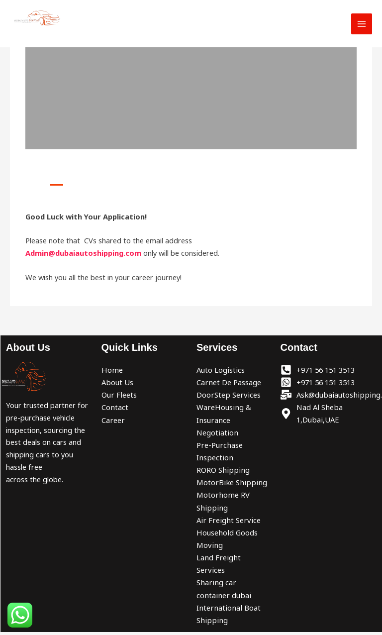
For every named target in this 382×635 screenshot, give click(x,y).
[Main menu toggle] (361, 24)
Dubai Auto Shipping (59, 35)
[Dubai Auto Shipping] (40, 18)
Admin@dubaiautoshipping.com (83, 253)
